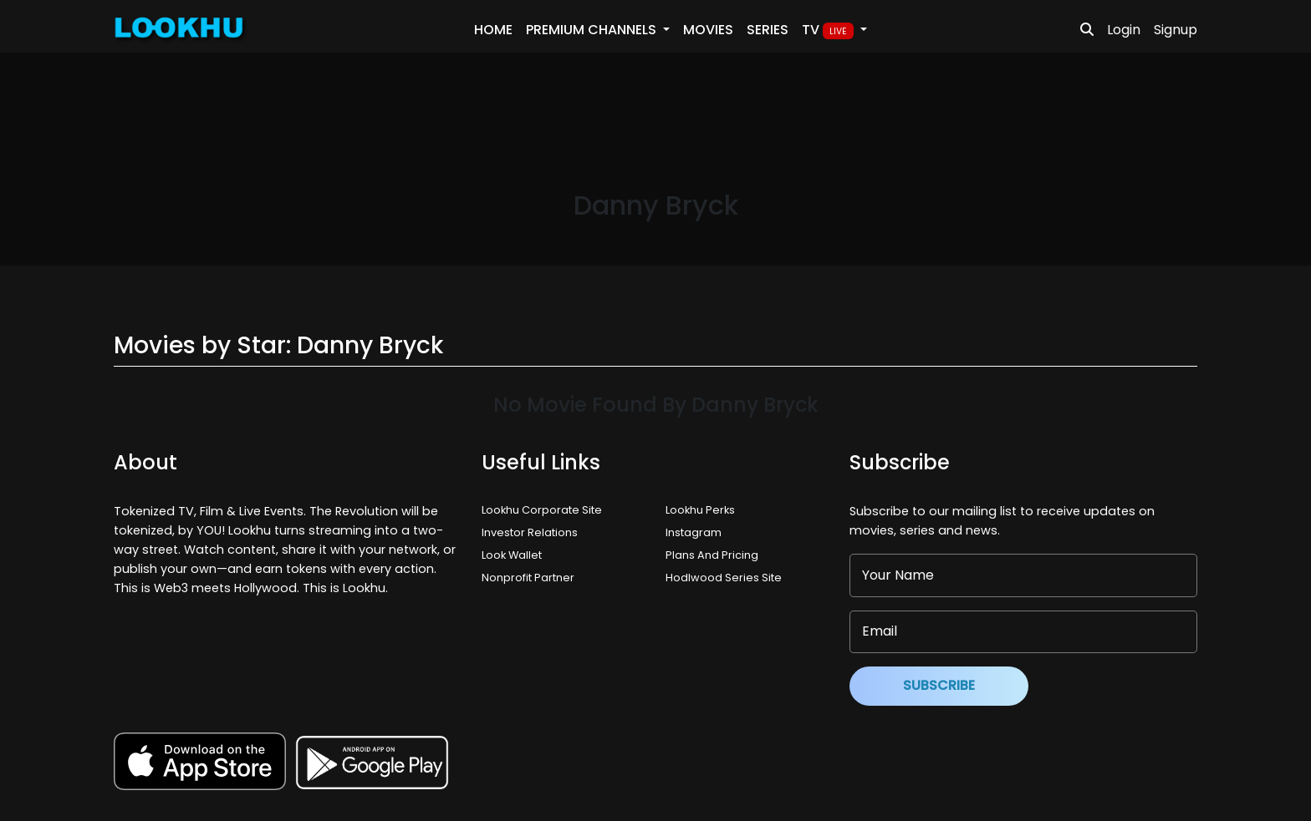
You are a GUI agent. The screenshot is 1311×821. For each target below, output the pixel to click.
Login (1123, 29)
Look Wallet (512, 555)
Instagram (694, 532)
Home (493, 29)
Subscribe (939, 685)
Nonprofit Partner (528, 577)
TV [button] (829, 30)
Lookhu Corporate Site (544, 510)
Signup (1175, 29)
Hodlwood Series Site (724, 577)
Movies (708, 29)
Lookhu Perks (700, 510)
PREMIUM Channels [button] (593, 29)
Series (767, 29)
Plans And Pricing (712, 555)
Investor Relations (530, 532)
